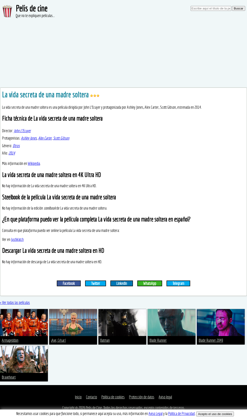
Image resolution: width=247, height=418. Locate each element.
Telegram (178, 283)
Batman (105, 340)
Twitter (95, 283)
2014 (12, 153)
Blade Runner (158, 340)
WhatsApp (149, 283)
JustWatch (17, 239)
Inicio (78, 397)
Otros (16, 145)
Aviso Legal (156, 413)
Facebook (69, 283)
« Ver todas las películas (15, 302)
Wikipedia (34, 163)
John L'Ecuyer (22, 130)
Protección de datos (141, 397)
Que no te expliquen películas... (35, 15)
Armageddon (10, 340)
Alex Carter (45, 138)
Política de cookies (113, 397)
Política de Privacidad (181, 413)
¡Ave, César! (58, 340)
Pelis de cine (31, 8)
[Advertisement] (123, 53)
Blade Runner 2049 (211, 340)
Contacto (91, 397)
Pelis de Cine (94, 407)
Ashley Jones (29, 138)
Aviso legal (165, 397)
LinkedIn (121, 283)
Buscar (238, 8)
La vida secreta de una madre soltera (46, 95)
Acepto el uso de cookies (215, 414)
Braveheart (9, 377)
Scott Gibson (61, 138)
